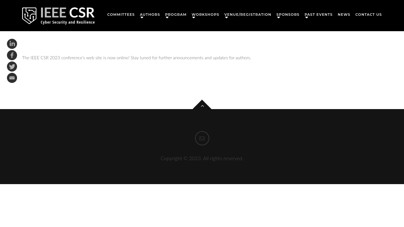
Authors (150, 14)
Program (176, 14)
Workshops (205, 14)
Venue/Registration (247, 14)
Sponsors (288, 14)
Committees (121, 14)
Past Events (319, 14)
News (344, 14)
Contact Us (368, 14)
